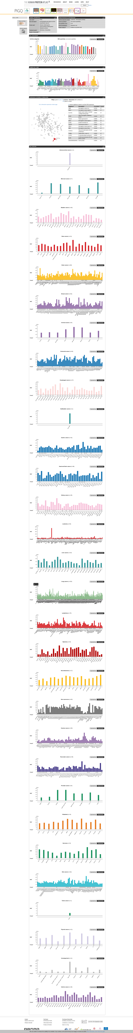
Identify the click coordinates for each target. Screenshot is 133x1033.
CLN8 (70, 138)
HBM (70, 108)
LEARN (77, 2)
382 (63, 101)
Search (84, 5)
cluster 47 (60, 99)
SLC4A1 (70, 112)
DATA (82, 2)
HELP (87, 2)
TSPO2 (70, 124)
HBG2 (70, 126)
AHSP (70, 116)
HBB (70, 128)
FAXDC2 (71, 130)
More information (91, 1031)
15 (68, 104)
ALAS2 (70, 135)
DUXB (70, 122)
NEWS (71, 2)
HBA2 (70, 110)
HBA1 (70, 120)
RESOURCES (57, 2)
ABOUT (65, 2)
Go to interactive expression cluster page (48, 104)
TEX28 (70, 118)
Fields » (90, 5)
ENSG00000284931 (73, 140)
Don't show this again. (100, 1031)
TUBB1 (70, 133)
